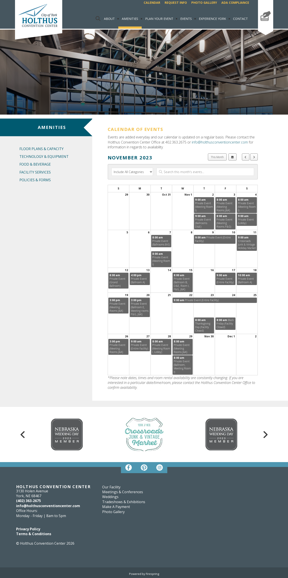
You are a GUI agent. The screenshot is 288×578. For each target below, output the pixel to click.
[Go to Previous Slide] (23, 434)
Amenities (130, 19)
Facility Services (35, 172)
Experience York (212, 19)
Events (186, 19)
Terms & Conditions (33, 533)
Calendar (152, 2)
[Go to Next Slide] (265, 434)
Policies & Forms (35, 180)
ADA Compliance (235, 2)
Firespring (152, 574)
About (109, 19)
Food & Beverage (35, 164)
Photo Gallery (204, 2)
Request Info (176, 2)
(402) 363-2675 (28, 500)
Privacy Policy (28, 529)
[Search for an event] (205, 172)
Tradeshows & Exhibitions (123, 501)
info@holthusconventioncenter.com (220, 142)
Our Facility (111, 487)
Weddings (110, 496)
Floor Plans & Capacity (41, 148)
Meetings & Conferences (122, 491)
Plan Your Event (159, 19)
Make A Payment (265, 25)
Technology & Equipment (44, 156)
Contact (240, 19)
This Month (217, 157)
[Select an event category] (132, 172)
